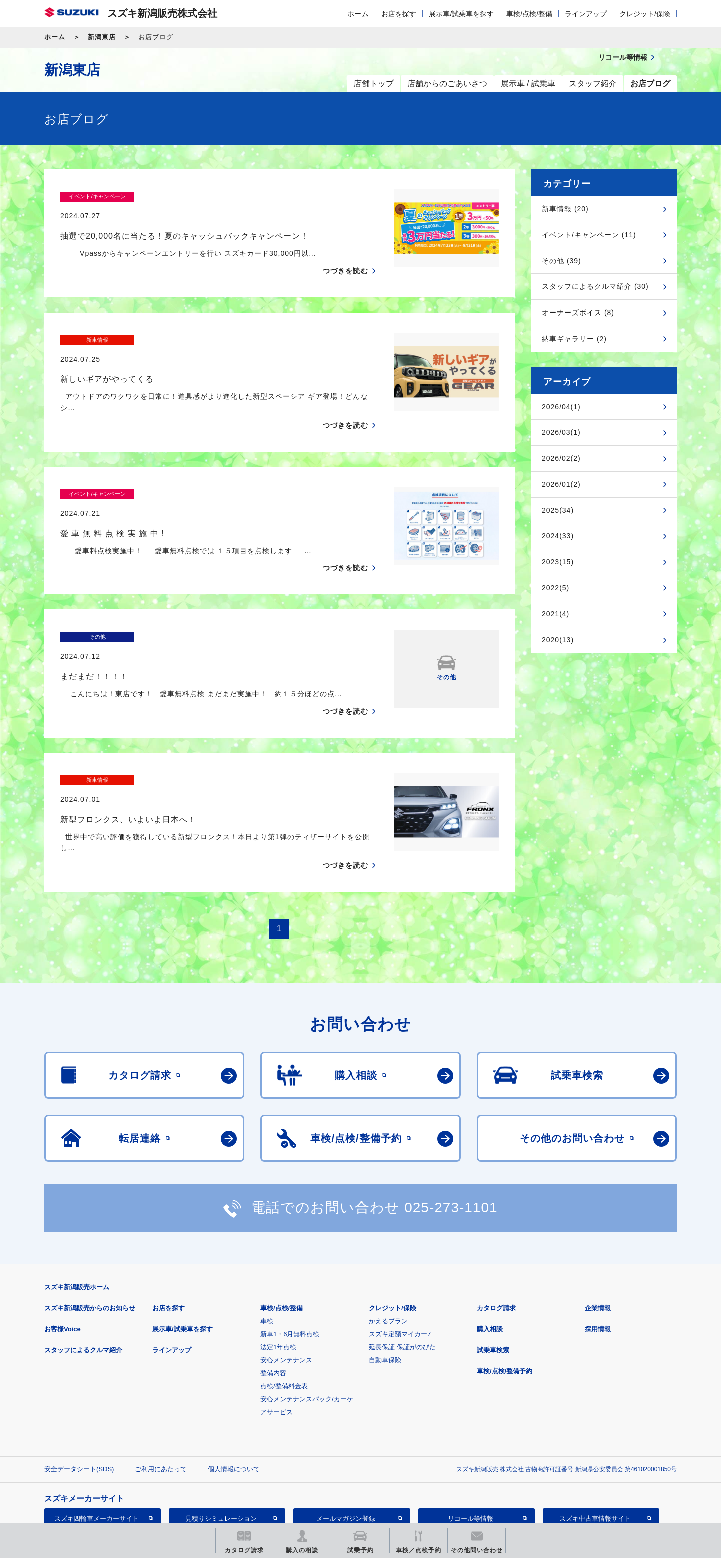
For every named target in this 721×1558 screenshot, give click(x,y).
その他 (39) (561, 261)
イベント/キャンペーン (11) (589, 235)
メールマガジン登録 (345, 1450)
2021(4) (555, 614)
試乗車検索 (493, 1282)
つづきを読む (345, 251)
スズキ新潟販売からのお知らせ (89, 1239)
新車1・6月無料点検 (289, 1266)
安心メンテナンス (286, 1292)
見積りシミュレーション (221, 1450)
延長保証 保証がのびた (402, 1279)
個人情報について (234, 1401)
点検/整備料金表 (284, 1318)
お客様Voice (62, 1261)
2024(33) (558, 536)
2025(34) (558, 510)
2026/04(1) (561, 407)
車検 (266, 1253)
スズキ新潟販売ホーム (76, 1218)
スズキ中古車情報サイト (595, 1450)
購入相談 (490, 1261)
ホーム (358, 13)
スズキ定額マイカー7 (400, 1266)
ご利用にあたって (161, 1401)
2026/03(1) (561, 432)
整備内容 (273, 1305)
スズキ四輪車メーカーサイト (96, 1450)
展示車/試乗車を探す (461, 13)
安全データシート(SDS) (79, 1401)
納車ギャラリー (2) (574, 339)
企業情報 (598, 1239)
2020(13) (558, 640)
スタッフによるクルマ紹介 (83, 1282)
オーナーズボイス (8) (578, 312)
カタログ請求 (496, 1239)
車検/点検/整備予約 (504, 1303)
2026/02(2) (561, 458)
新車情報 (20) (565, 209)
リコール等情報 (470, 1450)
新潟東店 (102, 37)
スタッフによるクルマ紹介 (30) (595, 286)
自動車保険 (385, 1292)
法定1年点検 (278, 1279)
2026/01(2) (561, 484)
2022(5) (555, 588)
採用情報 (598, 1261)
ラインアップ (586, 13)
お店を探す (398, 13)
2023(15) (558, 562)
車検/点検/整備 (529, 13)
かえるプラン (388, 1253)
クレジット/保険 (644, 13)
